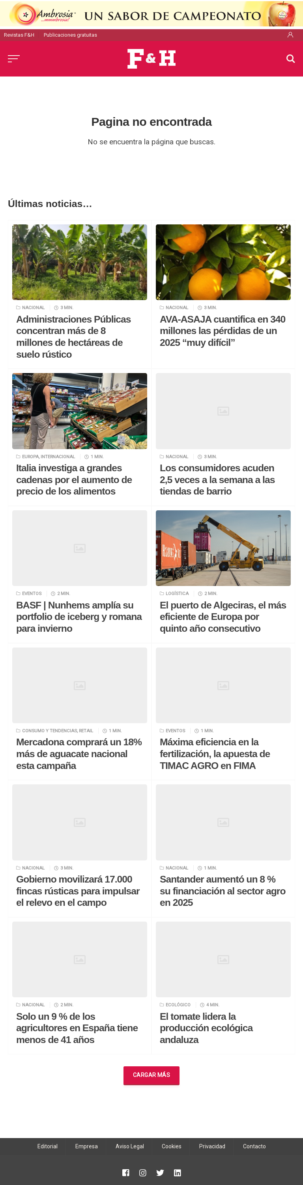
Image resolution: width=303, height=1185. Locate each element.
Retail (86, 730)
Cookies (171, 1146)
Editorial (47, 1146)
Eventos (31, 593)
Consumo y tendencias (49, 730)
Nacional (33, 307)
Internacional (58, 456)
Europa (30, 456)
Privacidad (212, 1146)
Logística (177, 593)
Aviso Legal (130, 1146)
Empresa (86, 1146)
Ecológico (178, 1005)
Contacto (254, 1146)
